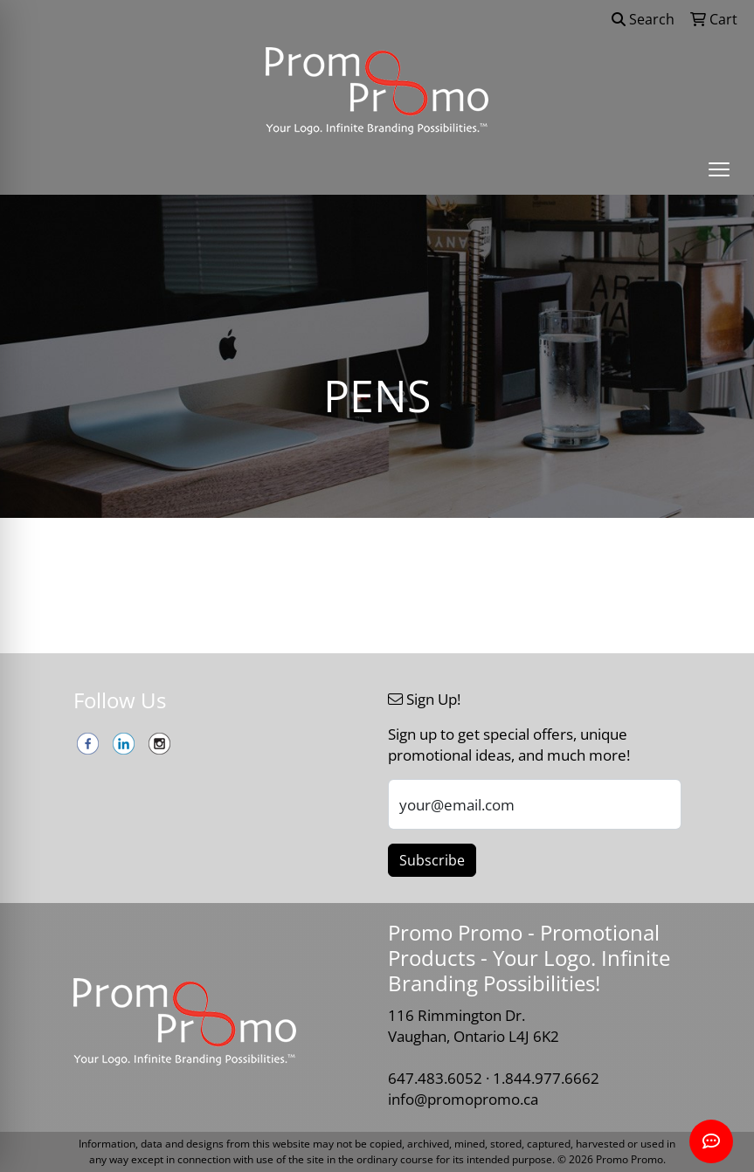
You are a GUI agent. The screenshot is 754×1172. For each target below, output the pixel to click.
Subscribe (432, 860)
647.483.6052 (435, 1077)
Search (643, 19)
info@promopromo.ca (463, 1098)
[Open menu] (719, 169)
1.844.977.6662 (546, 1077)
